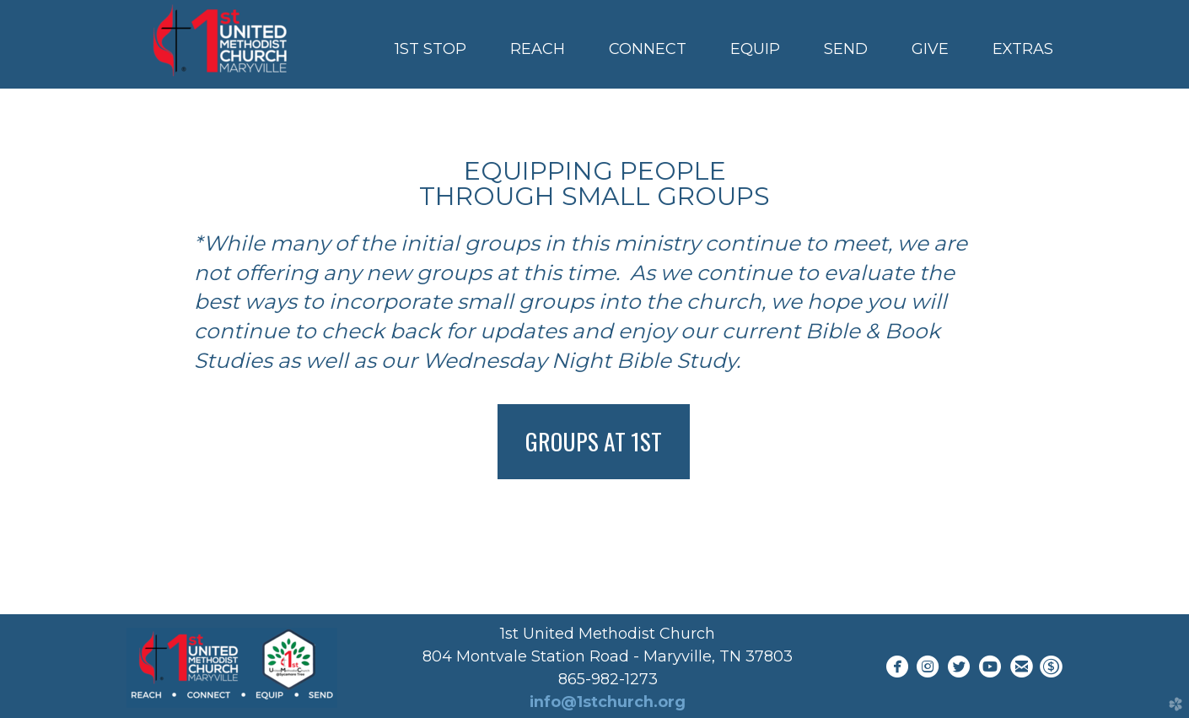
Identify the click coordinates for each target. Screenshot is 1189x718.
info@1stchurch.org (608, 702)
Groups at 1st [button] (593, 441)
